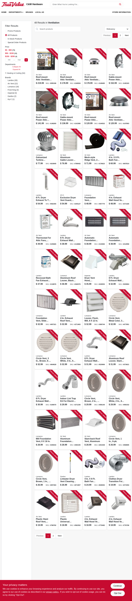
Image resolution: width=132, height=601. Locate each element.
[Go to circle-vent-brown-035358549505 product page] (94, 389)
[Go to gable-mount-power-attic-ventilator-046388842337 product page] (70, 108)
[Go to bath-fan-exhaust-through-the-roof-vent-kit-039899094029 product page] (119, 148)
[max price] (19, 60)
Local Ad (39, 12)
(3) (13, 90)
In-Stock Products (15, 38)
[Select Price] (26, 60)
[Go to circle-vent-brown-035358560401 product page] (46, 470)
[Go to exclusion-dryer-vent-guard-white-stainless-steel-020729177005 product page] (70, 188)
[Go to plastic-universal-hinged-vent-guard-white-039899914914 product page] (70, 510)
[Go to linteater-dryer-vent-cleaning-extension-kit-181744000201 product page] (70, 470)
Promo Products (14, 31)
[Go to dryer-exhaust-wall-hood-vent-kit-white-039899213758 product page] (70, 229)
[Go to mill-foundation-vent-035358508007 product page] (46, 429)
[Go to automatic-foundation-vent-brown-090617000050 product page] (119, 229)
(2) (12, 96)
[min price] (9, 60)
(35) (13, 80)
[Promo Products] (6, 31)
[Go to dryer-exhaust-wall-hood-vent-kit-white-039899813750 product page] (119, 269)
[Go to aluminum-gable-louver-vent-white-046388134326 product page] (70, 148)
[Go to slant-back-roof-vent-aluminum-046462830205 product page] (94, 429)
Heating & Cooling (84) (16, 73)
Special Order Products (17, 42)
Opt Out (117, 593)
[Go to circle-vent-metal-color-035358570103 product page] (119, 309)
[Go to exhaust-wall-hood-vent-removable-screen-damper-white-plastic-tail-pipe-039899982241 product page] (119, 510)
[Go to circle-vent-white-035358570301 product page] (70, 349)
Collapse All (16, 67)
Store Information (121, 12)
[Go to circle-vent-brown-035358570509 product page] (46, 349)
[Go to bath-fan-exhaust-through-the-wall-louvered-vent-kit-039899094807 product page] (94, 470)
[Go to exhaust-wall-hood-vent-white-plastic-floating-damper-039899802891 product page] (119, 188)
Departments (15, 12)
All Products (12, 35)
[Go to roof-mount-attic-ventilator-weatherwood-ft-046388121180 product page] (119, 108)
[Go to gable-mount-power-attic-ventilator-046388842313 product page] (119, 68)
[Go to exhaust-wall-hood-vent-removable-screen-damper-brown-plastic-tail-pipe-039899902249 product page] (94, 510)
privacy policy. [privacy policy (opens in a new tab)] (52, 592)
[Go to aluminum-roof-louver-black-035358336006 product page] (70, 269)
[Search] (120, 4)
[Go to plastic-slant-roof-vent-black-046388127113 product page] (46, 510)
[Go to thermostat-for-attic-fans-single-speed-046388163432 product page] (46, 229)
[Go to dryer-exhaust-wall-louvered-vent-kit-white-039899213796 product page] (46, 389)
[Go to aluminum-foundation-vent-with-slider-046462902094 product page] (70, 429)
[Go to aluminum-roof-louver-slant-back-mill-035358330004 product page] (119, 349)
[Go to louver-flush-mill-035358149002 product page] (94, 309)
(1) (11, 99)
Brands (29, 12)
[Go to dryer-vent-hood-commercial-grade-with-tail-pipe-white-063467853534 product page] (94, 269)
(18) (13, 87)
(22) (13, 84)
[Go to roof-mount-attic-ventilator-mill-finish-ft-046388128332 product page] (94, 68)
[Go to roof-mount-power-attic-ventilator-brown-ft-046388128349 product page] (46, 108)
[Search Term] (87, 4)
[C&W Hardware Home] (13, 4)
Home (4, 12)
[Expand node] (6, 72)
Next (127, 35)
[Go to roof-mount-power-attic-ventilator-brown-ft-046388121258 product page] (94, 108)
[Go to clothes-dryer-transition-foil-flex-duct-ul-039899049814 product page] (119, 470)
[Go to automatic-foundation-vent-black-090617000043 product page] (94, 229)
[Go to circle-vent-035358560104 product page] (119, 429)
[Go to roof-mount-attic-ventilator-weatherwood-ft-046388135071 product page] (46, 68)
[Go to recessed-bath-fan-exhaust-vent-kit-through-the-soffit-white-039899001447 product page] (46, 269)
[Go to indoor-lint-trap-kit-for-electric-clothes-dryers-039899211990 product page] (70, 389)
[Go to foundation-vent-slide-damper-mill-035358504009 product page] (46, 309)
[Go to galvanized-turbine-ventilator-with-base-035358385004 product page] (46, 148)
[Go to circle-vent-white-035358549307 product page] (119, 389)
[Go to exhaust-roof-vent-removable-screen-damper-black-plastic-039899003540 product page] (70, 309)
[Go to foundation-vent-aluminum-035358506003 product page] (94, 188)
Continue (117, 586)
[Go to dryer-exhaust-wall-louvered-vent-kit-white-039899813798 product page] (94, 349)
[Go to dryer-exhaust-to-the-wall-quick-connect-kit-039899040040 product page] (46, 188)
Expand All (16, 69)
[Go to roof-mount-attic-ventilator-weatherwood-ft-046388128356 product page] (70, 68)
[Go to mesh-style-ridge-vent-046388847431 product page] (94, 148)
